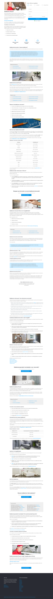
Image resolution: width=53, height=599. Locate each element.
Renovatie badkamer (16, 66)
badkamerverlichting (25, 351)
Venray (38, 508)
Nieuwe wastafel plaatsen (13, 360)
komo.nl (13, 528)
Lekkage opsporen (12, 363)
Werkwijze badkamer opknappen (33, 96)
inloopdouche (15, 256)
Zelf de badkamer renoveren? (33, 100)
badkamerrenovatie (14, 84)
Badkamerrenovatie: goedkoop (33, 98)
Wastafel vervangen (12, 359)
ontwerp (35, 302)
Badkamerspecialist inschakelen (33, 66)
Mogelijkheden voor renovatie (17, 100)
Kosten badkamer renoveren (17, 96)
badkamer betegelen (23, 488)
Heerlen (22, 506)
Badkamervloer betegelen (13, 362)
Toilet (12, 463)
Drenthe (20, 579)
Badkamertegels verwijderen (13, 361)
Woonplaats (30, 11)
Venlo (35, 507)
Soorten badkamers (32, 402)
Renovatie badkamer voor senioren (34, 232)
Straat (30, 14)
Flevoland (20, 580)
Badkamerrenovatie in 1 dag (17, 232)
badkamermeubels (18, 415)
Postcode (30, 9)
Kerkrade (21, 508)
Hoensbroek (22, 507)
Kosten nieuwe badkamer (16, 402)
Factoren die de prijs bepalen (17, 98)
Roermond (38, 506)
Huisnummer (30, 16)
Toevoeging (43, 16)
